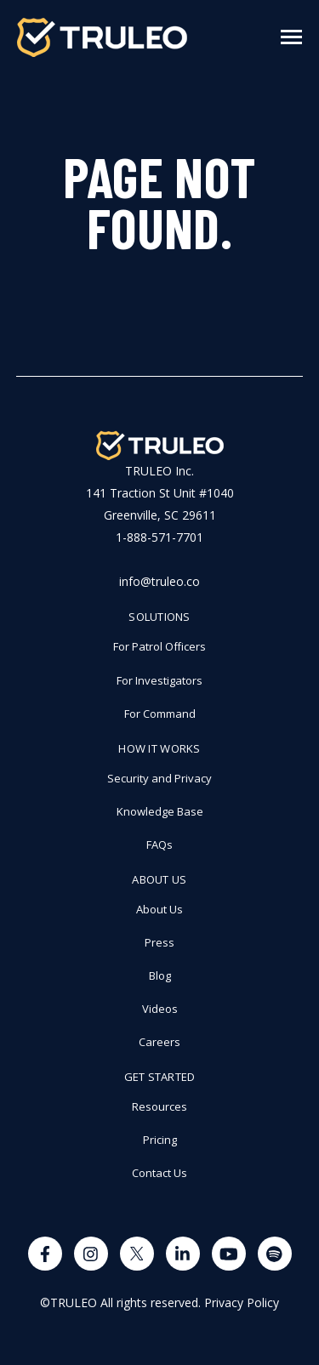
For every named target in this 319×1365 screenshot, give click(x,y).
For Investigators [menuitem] (159, 680)
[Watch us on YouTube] (229, 1254)
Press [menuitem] (159, 942)
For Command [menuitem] (160, 713)
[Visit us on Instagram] (91, 1254)
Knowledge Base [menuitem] (160, 811)
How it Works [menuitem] (159, 748)
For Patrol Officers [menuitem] (159, 646)
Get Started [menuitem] (160, 1076)
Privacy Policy (241, 1302)
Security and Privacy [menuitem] (159, 778)
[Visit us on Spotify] (275, 1254)
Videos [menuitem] (160, 1008)
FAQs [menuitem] (159, 844)
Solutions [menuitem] (159, 616)
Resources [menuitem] (159, 1106)
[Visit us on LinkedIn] (183, 1254)
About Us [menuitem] (159, 879)
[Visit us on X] (137, 1254)
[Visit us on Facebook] (45, 1254)
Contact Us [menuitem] (159, 1172)
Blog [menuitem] (160, 975)
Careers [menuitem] (159, 1041)
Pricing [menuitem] (160, 1139)
